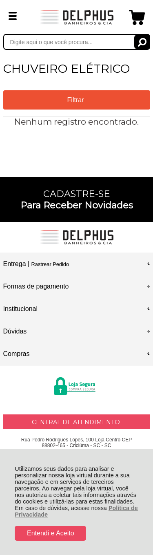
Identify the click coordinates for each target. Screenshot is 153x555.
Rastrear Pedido (50, 264)
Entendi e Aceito (50, 533)
